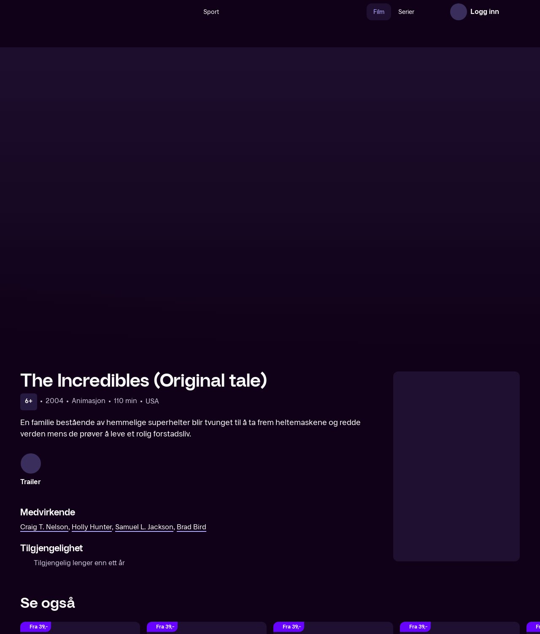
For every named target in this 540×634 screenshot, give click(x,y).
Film (360, 12)
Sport (193, 12)
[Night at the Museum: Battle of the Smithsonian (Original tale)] (333, 503)
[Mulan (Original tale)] (207, 503)
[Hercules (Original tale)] (80, 503)
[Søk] (169, 11)
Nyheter (421, 12)
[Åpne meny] (511, 11)
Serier (388, 12)
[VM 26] (278, 11)
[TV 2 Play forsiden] (83, 11)
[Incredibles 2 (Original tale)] (460, 503)
